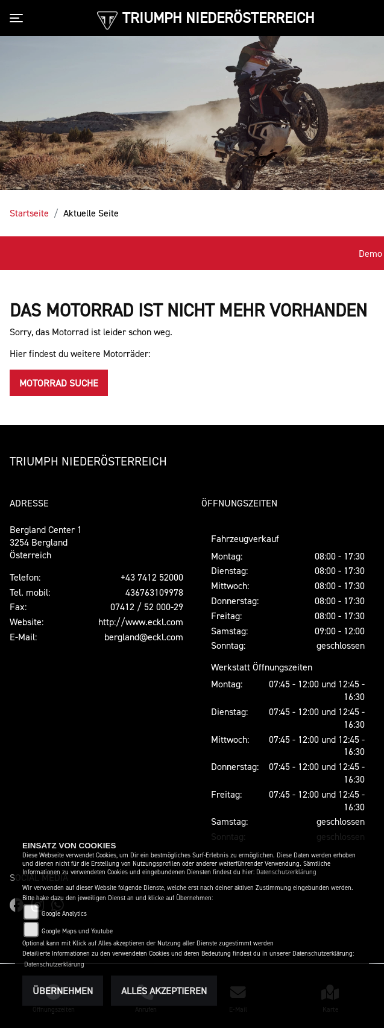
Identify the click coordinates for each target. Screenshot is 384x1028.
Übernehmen (63, 991)
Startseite (29, 213)
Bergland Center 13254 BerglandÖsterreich (46, 542)
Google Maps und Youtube (77, 931)
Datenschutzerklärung (286, 872)
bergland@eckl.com (143, 637)
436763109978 (154, 592)
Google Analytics (64, 914)
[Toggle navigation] (19, 18)
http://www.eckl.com (140, 622)
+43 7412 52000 (152, 577)
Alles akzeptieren (164, 991)
